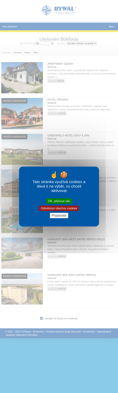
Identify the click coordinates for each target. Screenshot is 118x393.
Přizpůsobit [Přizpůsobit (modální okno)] (59, 215)
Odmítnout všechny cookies (59, 208)
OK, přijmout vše (59, 201)
